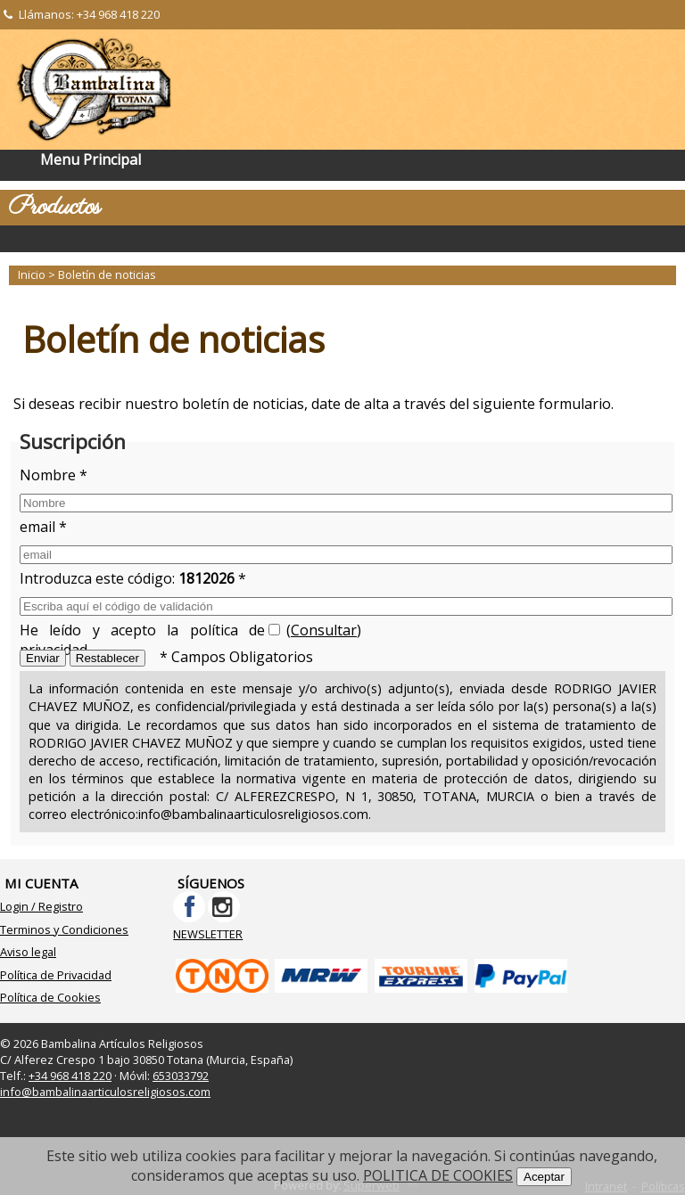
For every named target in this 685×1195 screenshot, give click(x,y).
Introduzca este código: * (133, 578)
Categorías (342, 238)
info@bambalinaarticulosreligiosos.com (105, 1092)
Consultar (324, 630)
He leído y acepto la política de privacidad (142, 633)
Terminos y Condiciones (64, 929)
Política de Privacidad (55, 975)
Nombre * (53, 475)
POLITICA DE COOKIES (438, 1175)
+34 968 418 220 (118, 14)
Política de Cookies (50, 997)
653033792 (181, 1076)
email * (43, 526)
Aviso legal (28, 952)
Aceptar (544, 1176)
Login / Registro (41, 906)
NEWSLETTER (208, 934)
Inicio (31, 274)
